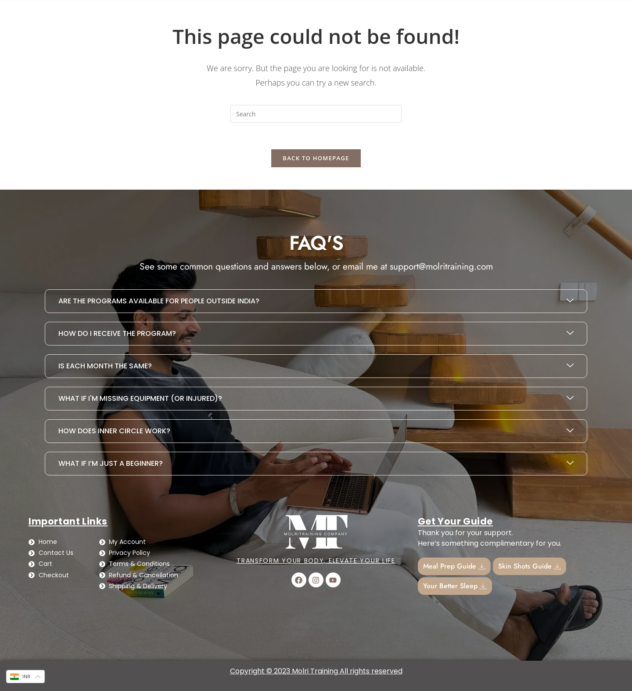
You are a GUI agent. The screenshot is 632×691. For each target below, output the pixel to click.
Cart (485, 12)
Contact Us (91, 12)
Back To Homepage (316, 158)
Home (42, 12)
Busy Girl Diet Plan (160, 12)
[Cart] (467, 12)
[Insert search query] (316, 113)
